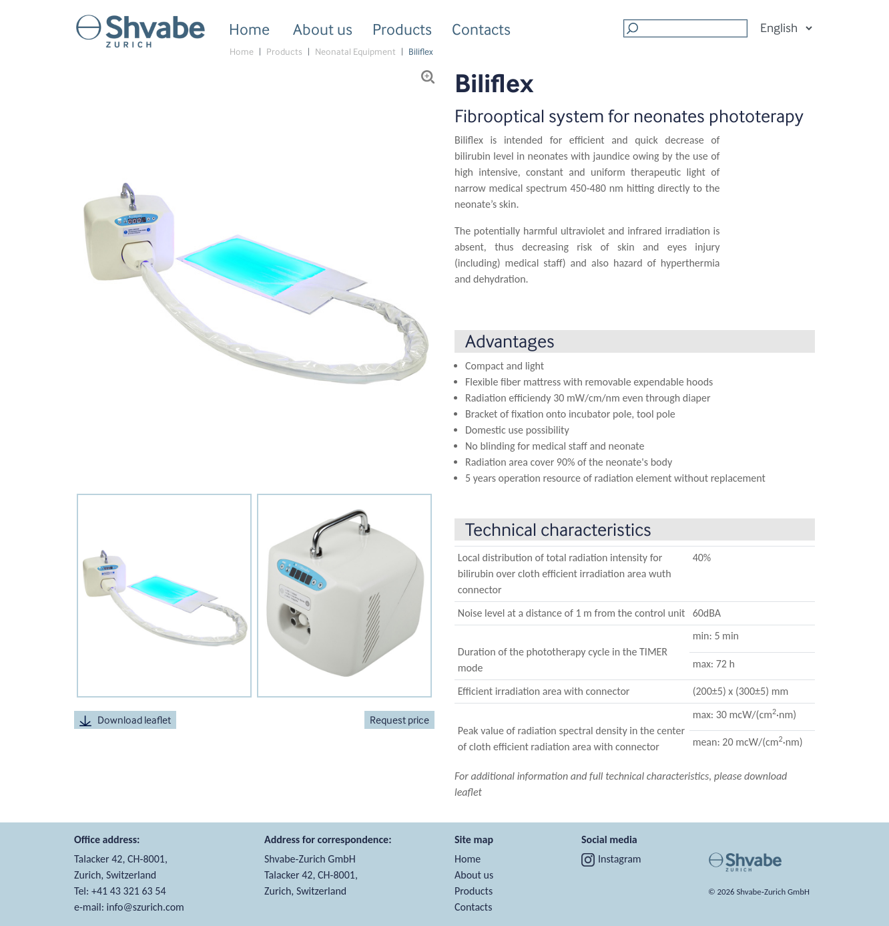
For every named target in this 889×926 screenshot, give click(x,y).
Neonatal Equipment (355, 52)
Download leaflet (125, 720)
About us (322, 31)
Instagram (611, 859)
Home (249, 29)
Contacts (481, 29)
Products (402, 31)
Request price (399, 720)
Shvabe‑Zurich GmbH (773, 892)
